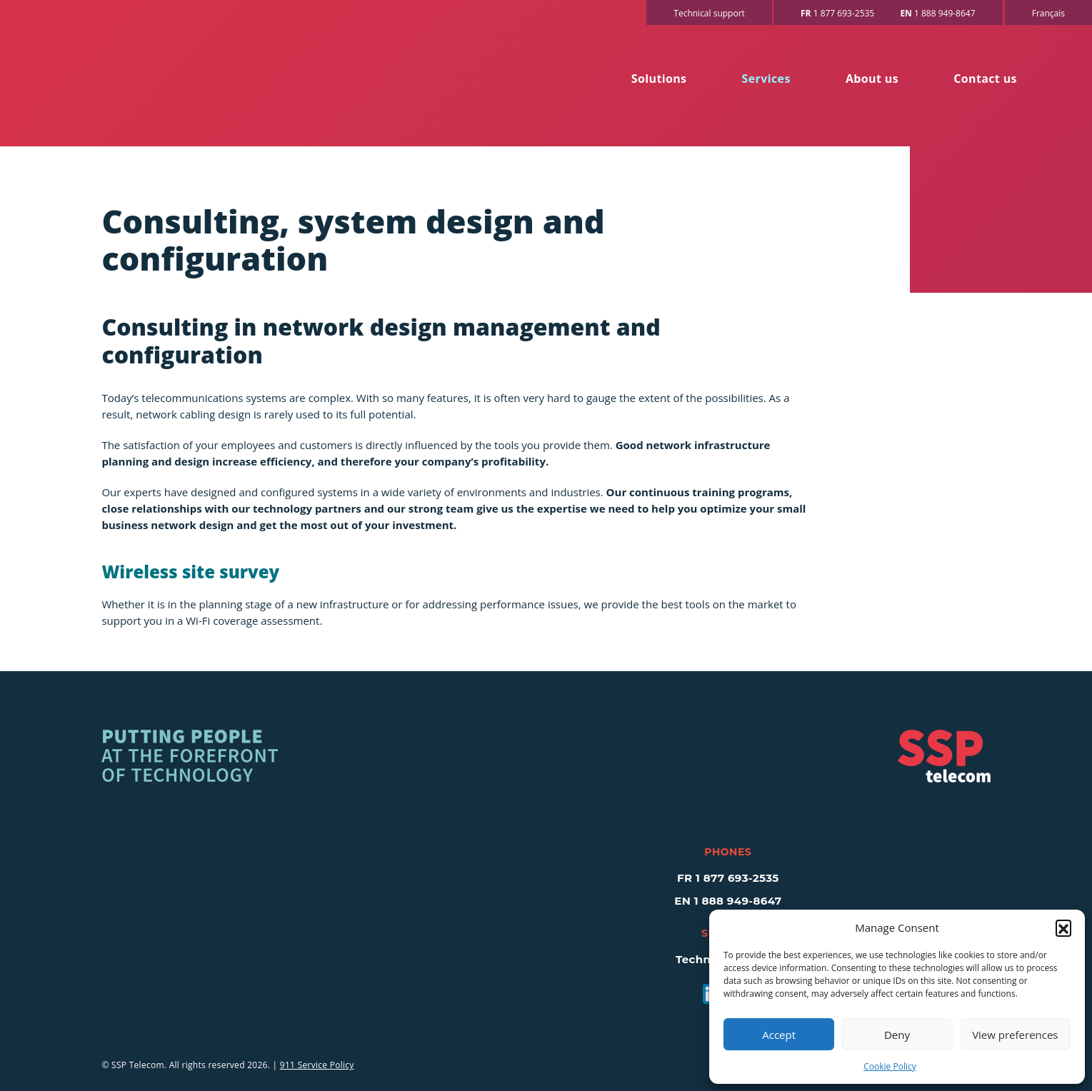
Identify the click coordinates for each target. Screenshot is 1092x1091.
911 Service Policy (317, 1065)
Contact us (985, 78)
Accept (779, 1034)
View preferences (1015, 1034)
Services (766, 78)
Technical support (709, 13)
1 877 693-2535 (837, 13)
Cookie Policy (889, 1066)
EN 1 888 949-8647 (727, 901)
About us (872, 78)
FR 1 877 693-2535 (727, 878)
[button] (1063, 927)
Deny (897, 1034)
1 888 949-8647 (937, 13)
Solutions (659, 78)
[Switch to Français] (1048, 12)
